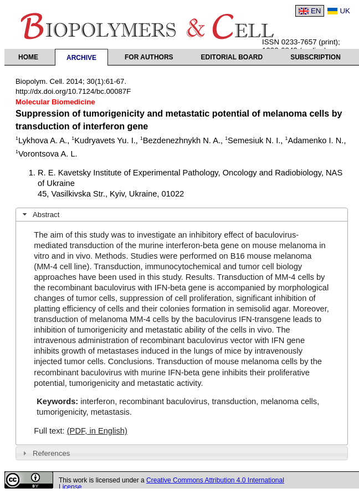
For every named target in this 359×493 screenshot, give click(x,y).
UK (345, 11)
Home (28, 57)
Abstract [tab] (40, 214)
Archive (81, 58)
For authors (149, 57)
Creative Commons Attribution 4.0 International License (171, 483)
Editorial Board (232, 57)
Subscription (315, 57)
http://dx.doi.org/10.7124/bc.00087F (73, 91)
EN (316, 11)
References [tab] (45, 453)
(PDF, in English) (97, 430)
